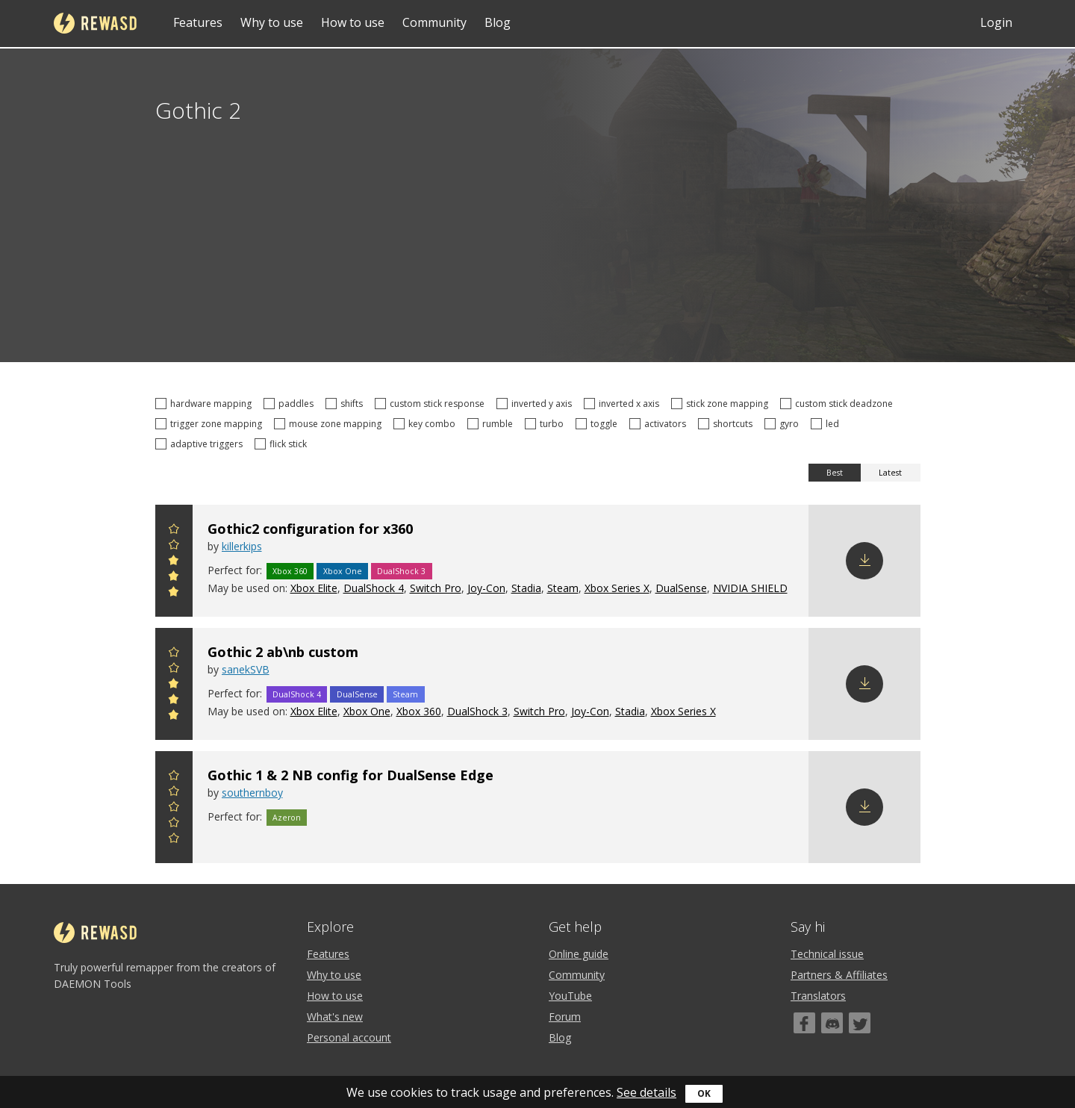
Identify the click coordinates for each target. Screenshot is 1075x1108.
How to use (352, 22)
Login (996, 22)
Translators (818, 996)
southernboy (252, 792)
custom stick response (432, 403)
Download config (864, 560)
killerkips (242, 546)
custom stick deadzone (838, 403)
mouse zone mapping (330, 423)
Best (834, 472)
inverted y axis (536, 403)
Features (197, 22)
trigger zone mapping (211, 423)
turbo (546, 423)
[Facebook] (804, 1022)
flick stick (283, 444)
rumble (492, 423)
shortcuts (727, 423)
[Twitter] (859, 1022)
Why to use (271, 22)
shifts (346, 403)
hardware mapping (205, 403)
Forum (565, 1016)
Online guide (578, 954)
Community (434, 22)
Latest (890, 472)
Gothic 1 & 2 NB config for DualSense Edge (350, 775)
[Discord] (832, 1022)
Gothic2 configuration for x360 (310, 529)
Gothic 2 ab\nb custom (283, 652)
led (827, 423)
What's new (335, 1016)
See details (646, 1092)
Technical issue (827, 954)
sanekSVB (245, 669)
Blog (497, 22)
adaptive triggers (201, 444)
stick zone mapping (722, 403)
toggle (599, 423)
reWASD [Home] (95, 23)
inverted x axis (624, 403)
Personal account (349, 1037)
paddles (291, 403)
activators (660, 423)
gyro (783, 423)
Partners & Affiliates (839, 975)
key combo (426, 423)
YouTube (570, 996)
